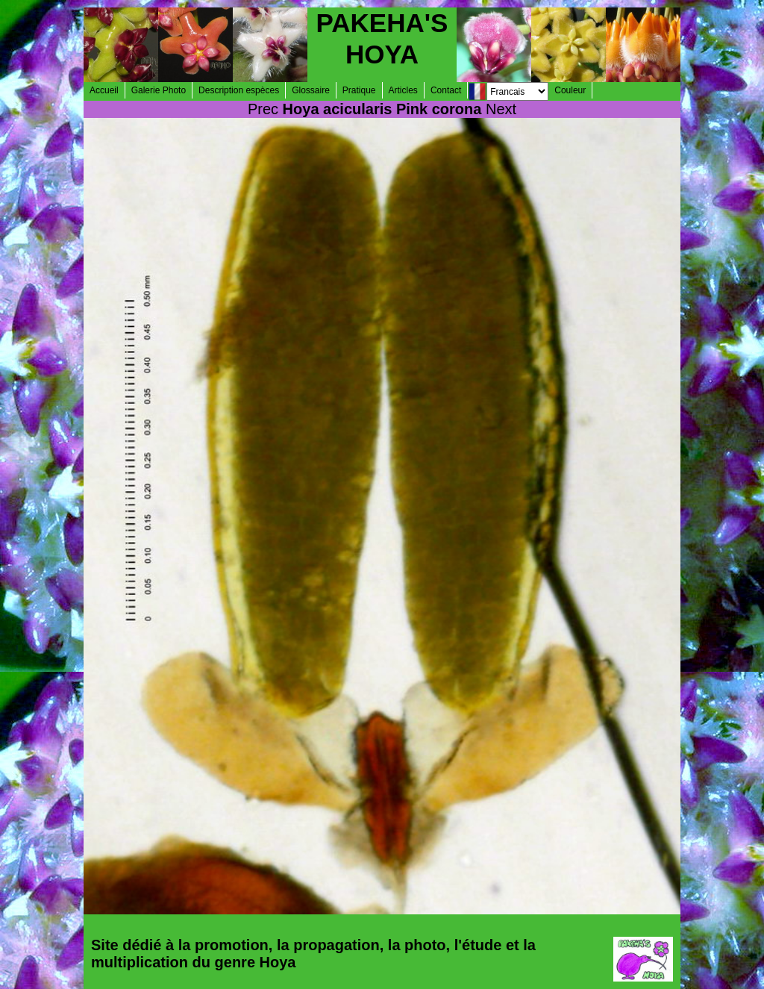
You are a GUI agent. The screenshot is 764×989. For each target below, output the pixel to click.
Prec (263, 109)
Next (501, 109)
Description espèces (238, 90)
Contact (445, 90)
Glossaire (311, 90)
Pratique (359, 90)
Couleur (570, 90)
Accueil (104, 90)
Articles (403, 90)
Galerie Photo (158, 90)
